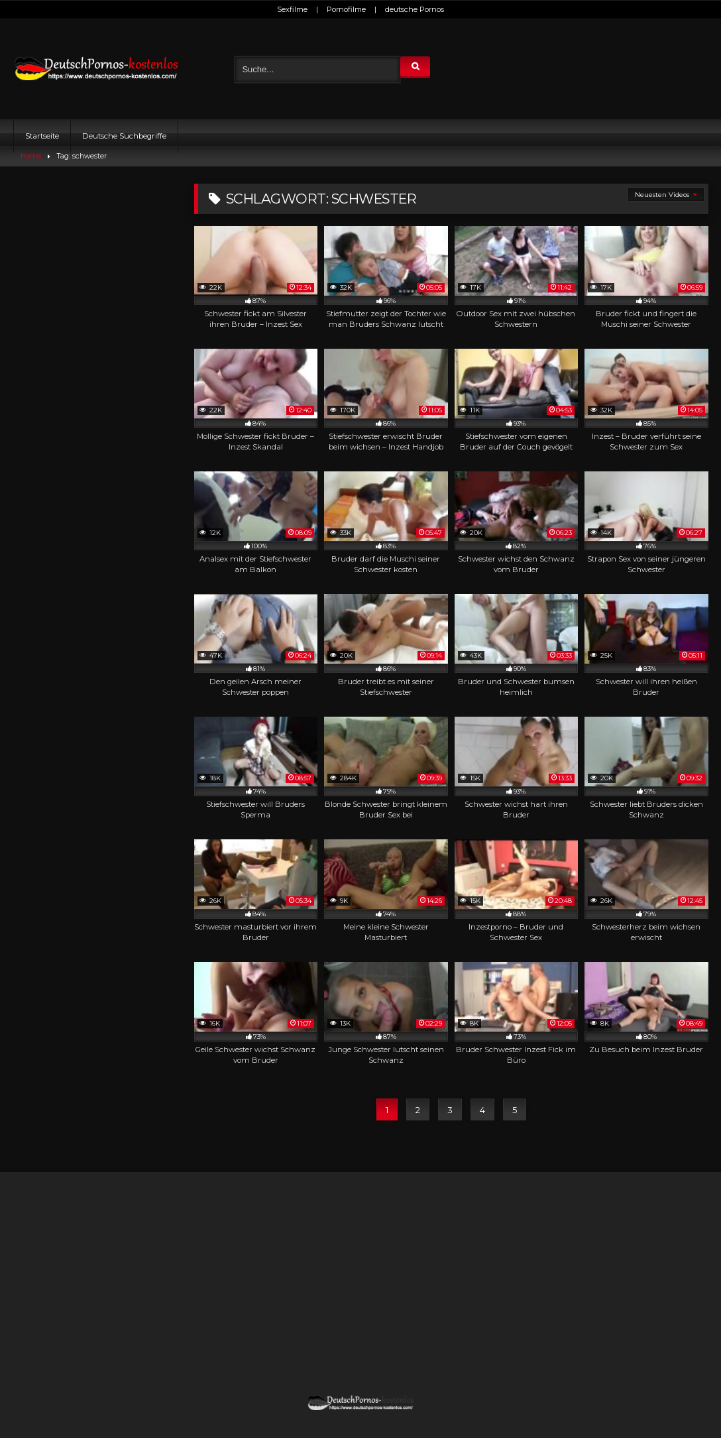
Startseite (42, 136)
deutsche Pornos (414, 9)
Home (31, 156)
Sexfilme (292, 9)
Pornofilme (346, 9)
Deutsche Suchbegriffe (124, 136)
